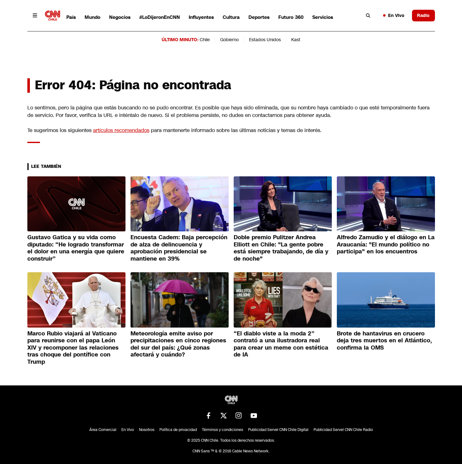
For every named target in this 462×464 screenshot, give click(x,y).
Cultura (231, 17)
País (71, 17)
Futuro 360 (290, 17)
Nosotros (146, 429)
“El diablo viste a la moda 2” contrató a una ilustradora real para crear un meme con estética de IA (281, 344)
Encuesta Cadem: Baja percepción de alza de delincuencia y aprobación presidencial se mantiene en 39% (179, 248)
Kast (295, 39)
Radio (423, 15)
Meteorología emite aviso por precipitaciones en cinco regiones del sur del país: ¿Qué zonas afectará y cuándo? (178, 344)
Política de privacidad (178, 429)
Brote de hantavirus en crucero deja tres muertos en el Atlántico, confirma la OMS (384, 340)
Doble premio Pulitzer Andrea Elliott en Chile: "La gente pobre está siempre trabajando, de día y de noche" (281, 248)
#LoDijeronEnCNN (159, 17)
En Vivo (393, 15)
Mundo (92, 17)
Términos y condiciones (222, 429)
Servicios (322, 17)
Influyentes (201, 17)
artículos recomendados (121, 130)
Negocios (120, 17)
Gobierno (229, 39)
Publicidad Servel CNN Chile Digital (278, 429)
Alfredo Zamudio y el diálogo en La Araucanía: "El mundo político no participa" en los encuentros (386, 244)
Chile (205, 39)
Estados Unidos (265, 39)
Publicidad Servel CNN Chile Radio (343, 429)
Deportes (259, 17)
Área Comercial (102, 429)
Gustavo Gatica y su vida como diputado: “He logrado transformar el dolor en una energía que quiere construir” (75, 248)
